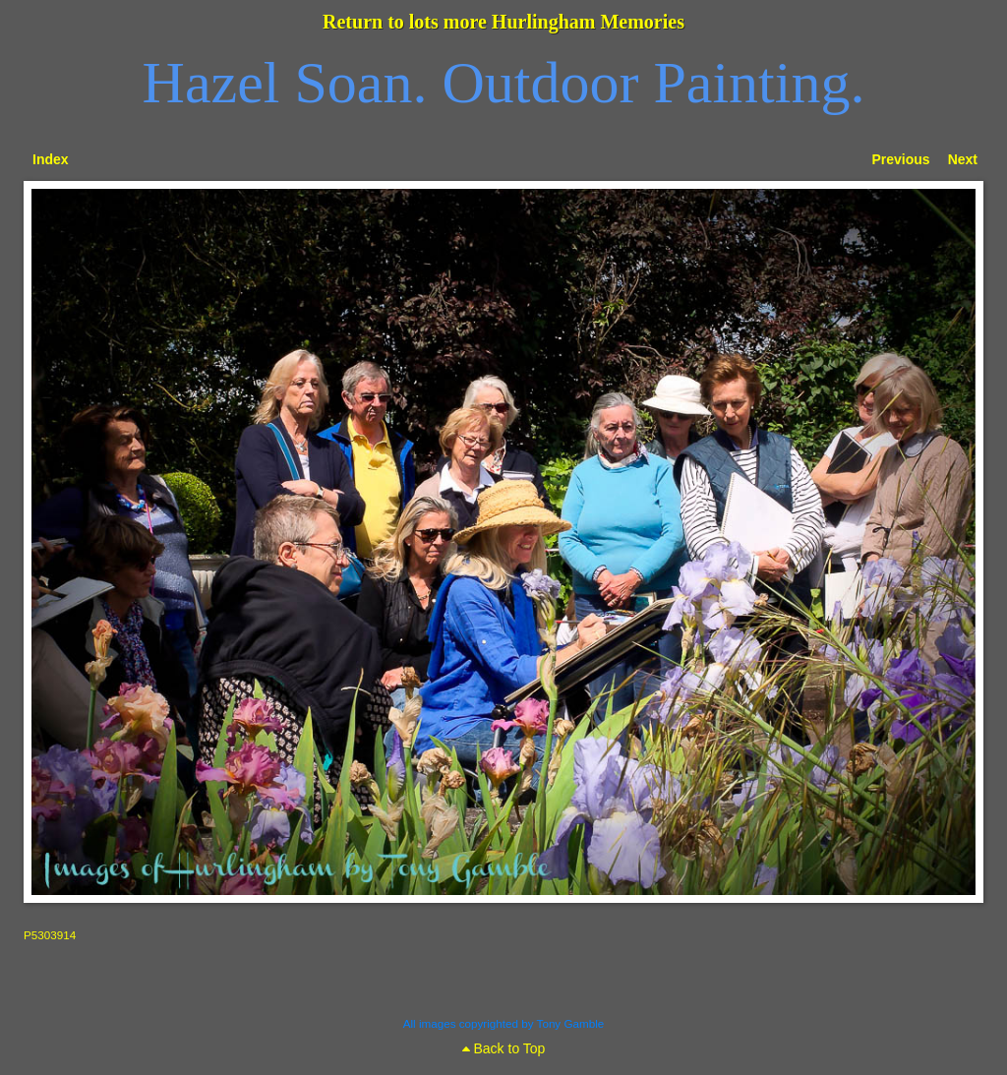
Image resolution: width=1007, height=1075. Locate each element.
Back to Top (504, 1048)
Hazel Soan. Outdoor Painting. (504, 82)
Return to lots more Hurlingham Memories (503, 21)
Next (962, 159)
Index (50, 159)
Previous (901, 159)
